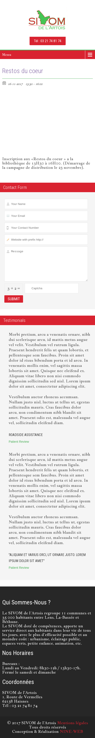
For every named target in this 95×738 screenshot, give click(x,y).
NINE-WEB (71, 731)
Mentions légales (72, 722)
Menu (6, 54)
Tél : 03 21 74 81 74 (47, 41)
